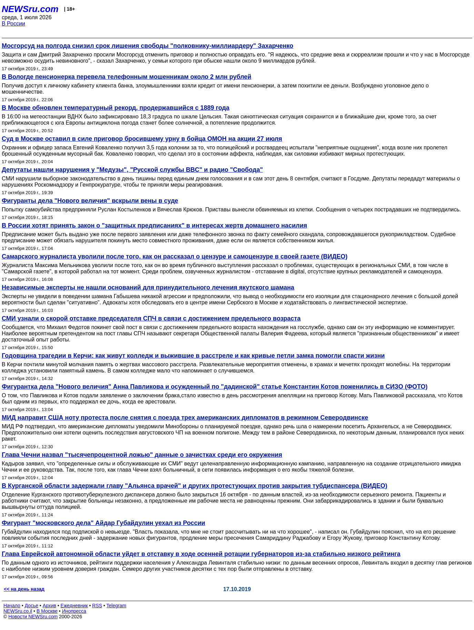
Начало (11, 605)
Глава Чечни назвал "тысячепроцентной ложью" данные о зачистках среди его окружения (142, 454)
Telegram (117, 605)
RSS (97, 605)
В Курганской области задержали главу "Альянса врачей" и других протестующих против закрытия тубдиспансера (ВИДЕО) (194, 485)
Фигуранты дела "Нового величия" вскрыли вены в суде (90, 200)
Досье (31, 605)
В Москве (47, 611)
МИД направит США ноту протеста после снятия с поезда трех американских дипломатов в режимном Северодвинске (185, 417)
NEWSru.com (30, 9)
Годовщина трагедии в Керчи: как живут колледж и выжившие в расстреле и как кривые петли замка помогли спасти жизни (193, 355)
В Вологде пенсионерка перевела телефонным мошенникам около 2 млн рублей (126, 76)
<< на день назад (24, 589)
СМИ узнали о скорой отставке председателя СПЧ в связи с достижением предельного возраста (151, 318)
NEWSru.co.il (17, 611)
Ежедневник (74, 605)
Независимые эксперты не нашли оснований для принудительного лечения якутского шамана (148, 287)
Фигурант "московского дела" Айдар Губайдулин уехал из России (103, 522)
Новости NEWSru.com (33, 616)
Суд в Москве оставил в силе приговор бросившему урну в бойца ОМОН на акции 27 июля (142, 138)
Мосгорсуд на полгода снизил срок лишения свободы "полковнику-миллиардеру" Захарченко (147, 45)
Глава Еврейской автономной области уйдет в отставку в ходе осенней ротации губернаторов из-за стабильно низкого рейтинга (201, 553)
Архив (49, 605)
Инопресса (74, 611)
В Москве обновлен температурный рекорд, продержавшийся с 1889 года (115, 107)
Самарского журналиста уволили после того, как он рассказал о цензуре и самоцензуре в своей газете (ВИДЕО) (174, 256)
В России (13, 24)
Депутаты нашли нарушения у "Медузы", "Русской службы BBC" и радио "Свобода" (132, 169)
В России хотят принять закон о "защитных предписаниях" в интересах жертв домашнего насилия (154, 225)
